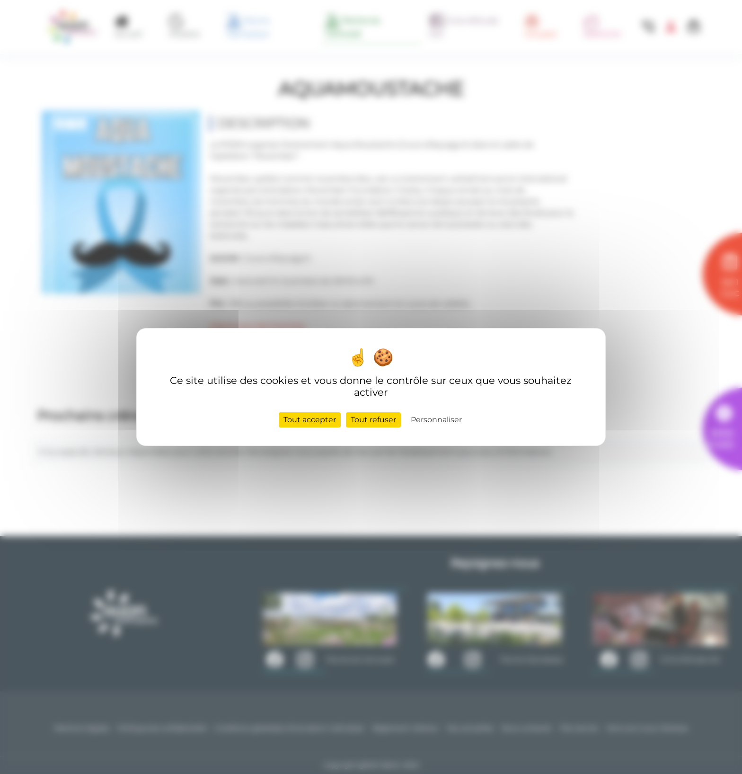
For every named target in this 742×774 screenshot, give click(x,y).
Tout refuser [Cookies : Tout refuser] (373, 419)
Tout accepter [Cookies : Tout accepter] (309, 419)
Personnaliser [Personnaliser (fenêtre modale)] (436, 419)
